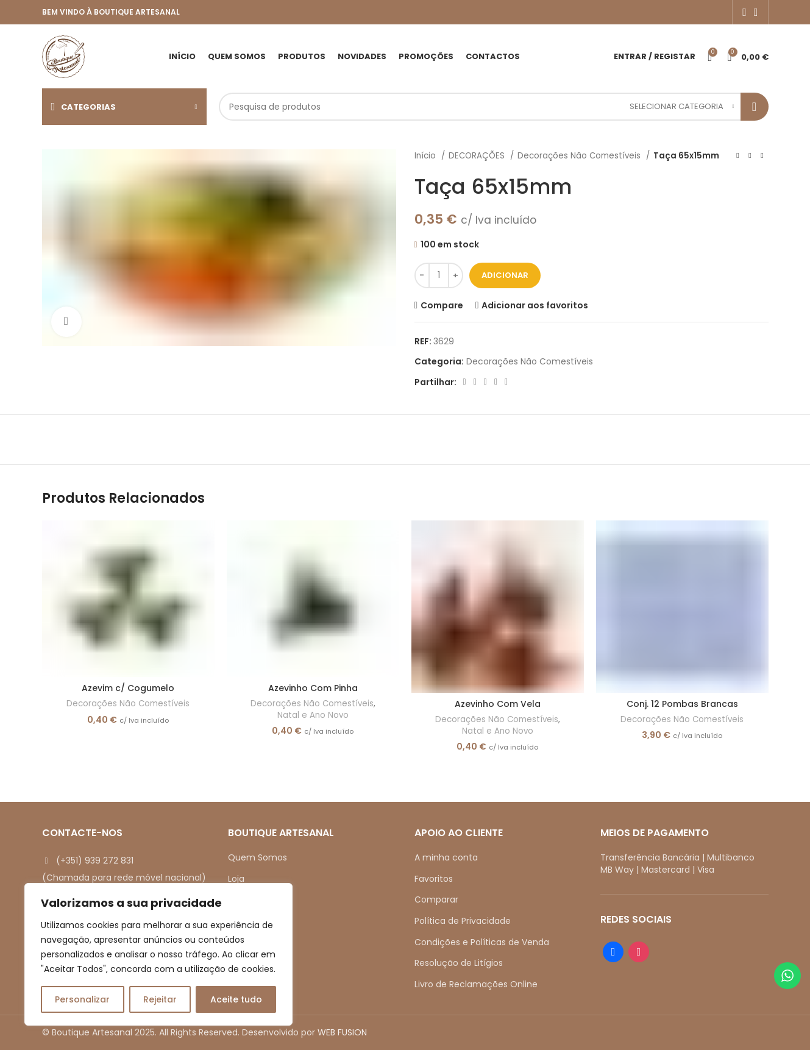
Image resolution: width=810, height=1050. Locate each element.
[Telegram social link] (506, 382)
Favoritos (433, 879)
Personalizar (82, 999)
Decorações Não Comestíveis (580, 155)
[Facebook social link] (744, 12)
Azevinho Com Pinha (313, 688)
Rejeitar (160, 999)
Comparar (436, 899)
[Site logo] (63, 55)
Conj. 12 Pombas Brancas (682, 704)
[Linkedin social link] (496, 382)
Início (426, 155)
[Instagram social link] (756, 12)
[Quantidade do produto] (439, 275)
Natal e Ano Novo (313, 715)
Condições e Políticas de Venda (481, 942)
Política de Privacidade (462, 921)
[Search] (494, 107)
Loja (236, 879)
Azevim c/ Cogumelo (128, 688)
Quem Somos (257, 857)
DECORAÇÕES (478, 155)
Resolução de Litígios (458, 963)
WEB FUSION (342, 1032)
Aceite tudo (236, 999)
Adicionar (504, 275)
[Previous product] (738, 156)
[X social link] (475, 382)
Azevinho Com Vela (498, 704)
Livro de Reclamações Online (476, 984)
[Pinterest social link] (485, 382)
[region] (158, 954)
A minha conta (446, 857)
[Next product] (762, 156)
